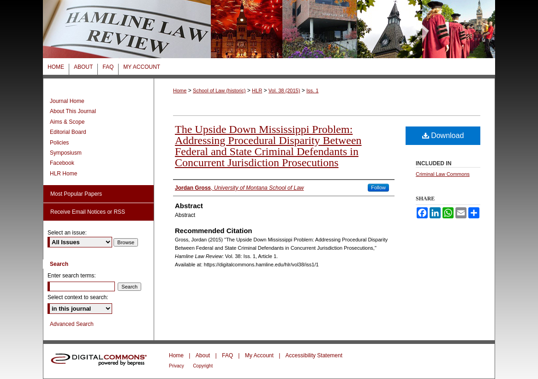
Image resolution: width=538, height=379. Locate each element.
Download (443, 135)
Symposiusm (66, 153)
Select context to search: (78, 297)
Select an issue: (67, 232)
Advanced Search (72, 324)
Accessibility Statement (314, 355)
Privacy (176, 365)
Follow (378, 187)
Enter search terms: (72, 275)
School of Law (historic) (219, 90)
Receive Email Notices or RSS (87, 212)
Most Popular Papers (76, 194)
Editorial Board (68, 132)
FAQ (227, 355)
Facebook (62, 163)
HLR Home (63, 173)
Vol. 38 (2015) (284, 90)
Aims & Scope (67, 122)
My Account (259, 355)
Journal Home (67, 101)
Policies (59, 142)
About (203, 355)
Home (179, 90)
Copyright (203, 365)
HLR (257, 90)
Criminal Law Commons (443, 174)
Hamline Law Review (269, 29)
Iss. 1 (312, 90)
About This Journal (73, 111)
